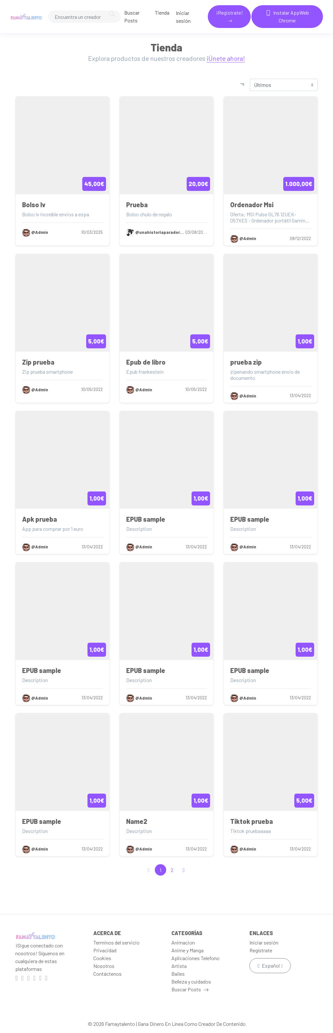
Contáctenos (107, 974)
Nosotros (103, 966)
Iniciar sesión (183, 17)
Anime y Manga (187, 950)
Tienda (162, 12)
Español (269, 965)
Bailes (178, 974)
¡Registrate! (229, 12)
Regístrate (260, 950)
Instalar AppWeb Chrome (287, 16)
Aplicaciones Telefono (195, 958)
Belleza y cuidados (191, 981)
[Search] (84, 16)
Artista (179, 966)
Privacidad (104, 950)
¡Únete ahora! (225, 58)
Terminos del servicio (116, 942)
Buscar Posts (132, 16)
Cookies (102, 958)
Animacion (183, 942)
